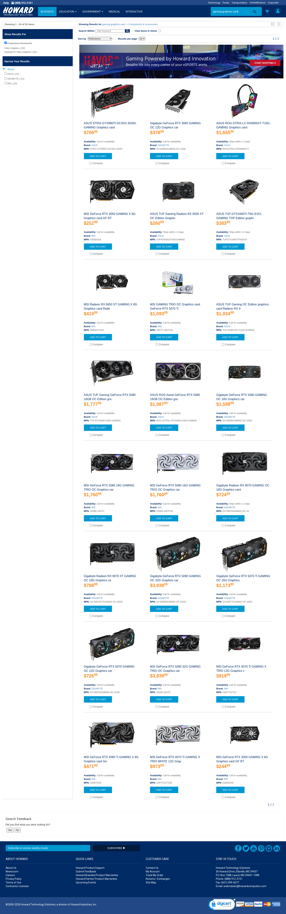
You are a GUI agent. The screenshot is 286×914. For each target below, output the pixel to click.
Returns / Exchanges (158, 878)
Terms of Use (13, 882)
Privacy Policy (13, 878)
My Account (153, 871)
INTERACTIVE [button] (134, 11)
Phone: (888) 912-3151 (229, 878)
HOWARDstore (257, 2)
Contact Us (152, 867)
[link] (222, 905)
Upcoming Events (86, 882)
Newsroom (12, 871)
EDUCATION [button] (68, 11)
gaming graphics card (113, 24)
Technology (214, 2)
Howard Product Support (90, 867)
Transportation (239, 2)
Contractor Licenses (17, 886)
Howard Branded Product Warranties (97, 875)
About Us (11, 867)
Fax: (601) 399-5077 (227, 882)
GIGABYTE (163, 145)
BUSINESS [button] (47, 11)
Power (226, 2)
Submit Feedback (86, 871)
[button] (267, 12)
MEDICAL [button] (114, 11)
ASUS (95, 145)
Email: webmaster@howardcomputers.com (241, 886)
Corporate (273, 2)
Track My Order (154, 875)
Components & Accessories (143, 24)
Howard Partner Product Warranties (96, 878)
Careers (10, 875)
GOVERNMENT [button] (92, 11)
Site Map (151, 882)
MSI (93, 236)
